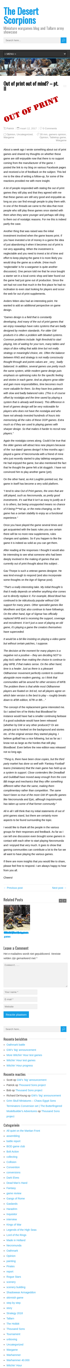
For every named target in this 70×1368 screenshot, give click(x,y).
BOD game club (16, 1150)
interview (12, 1223)
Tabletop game (57, 137)
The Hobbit (13, 1328)
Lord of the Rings (17, 1239)
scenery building (16, 1291)
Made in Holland (16, 1244)
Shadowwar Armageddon (21, 1296)
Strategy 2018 (15, 1317)
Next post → (59, 887)
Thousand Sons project (32, 1089)
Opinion (11, 134)
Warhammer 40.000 (18, 1364)
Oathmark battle (12, 932)
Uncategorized (25, 134)
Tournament (13, 1338)
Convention (13, 1171)
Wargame (9, 137)
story (9, 1312)
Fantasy (11, 1192)
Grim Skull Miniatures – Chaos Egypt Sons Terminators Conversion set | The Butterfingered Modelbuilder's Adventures (34, 1110)
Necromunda (14, 1249)
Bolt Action (13, 1156)
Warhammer (14, 1359)
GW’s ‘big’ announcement (43, 932)
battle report (14, 1145)
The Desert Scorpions (21, 15)
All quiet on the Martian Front (23, 1135)
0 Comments (50, 128)
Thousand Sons (16, 1333)
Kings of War (14, 1229)
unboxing (12, 1343)
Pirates (11, 1270)
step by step (14, 1307)
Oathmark (12, 1255)
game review (14, 1197)
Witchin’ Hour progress (20, 1070)
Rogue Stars (14, 1281)
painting (11, 1265)
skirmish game (15, 1302)
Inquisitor (12, 1218)
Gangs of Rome (16, 1202)
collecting (12, 1161)
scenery (11, 1286)
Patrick (10, 128)
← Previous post (13, 887)
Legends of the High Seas (22, 1234)
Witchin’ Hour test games (21, 1064)
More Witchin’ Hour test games (24, 1059)
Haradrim (12, 1213)
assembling (13, 1140)
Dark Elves (13, 1182)
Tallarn (10, 1322)
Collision (11, 1166)
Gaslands (12, 1208)
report (10, 1276)
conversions (14, 1176)
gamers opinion (57, 134)
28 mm (44, 134)
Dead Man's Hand (17, 1187)
